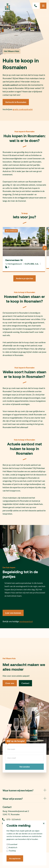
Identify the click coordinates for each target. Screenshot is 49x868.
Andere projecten (24, 278)
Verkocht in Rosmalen (15, 102)
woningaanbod (26, 621)
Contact (25, 683)
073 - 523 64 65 (12, 819)
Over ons (9, 683)
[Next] (44, 248)
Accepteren (15, 858)
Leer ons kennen (13, 613)
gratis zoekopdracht (23, 109)
